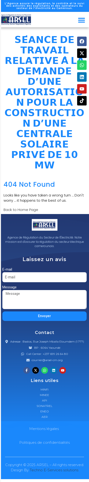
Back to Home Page (21, 209)
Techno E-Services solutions (54, 470)
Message (9, 287)
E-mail (7, 269)
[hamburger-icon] (81, 20)
